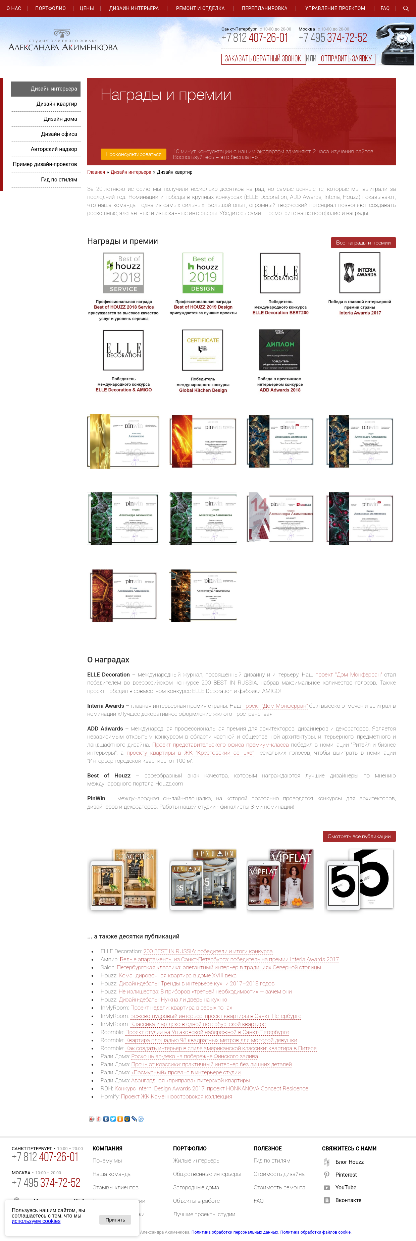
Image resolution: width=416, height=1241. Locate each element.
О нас (13, 8)
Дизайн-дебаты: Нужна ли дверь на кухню (173, 999)
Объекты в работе (196, 1200)
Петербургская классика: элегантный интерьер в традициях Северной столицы (219, 967)
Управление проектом (335, 8)
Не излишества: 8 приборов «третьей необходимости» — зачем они (205, 991)
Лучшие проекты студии (204, 1214)
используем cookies (36, 1221)
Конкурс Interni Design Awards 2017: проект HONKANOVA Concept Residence (211, 1088)
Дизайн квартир (57, 104)
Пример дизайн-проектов (45, 164)
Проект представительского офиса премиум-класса (220, 744)
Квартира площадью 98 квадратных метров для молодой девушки (211, 1040)
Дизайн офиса (59, 134)
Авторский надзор (54, 149)
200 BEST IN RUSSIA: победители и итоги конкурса (208, 951)
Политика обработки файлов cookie (315, 1232)
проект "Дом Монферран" (348, 674)
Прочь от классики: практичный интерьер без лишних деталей (211, 1064)
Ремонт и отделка (200, 8)
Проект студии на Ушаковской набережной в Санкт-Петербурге (207, 1032)
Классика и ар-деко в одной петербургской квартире (198, 1024)
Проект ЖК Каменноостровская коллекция (176, 1096)
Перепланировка (265, 8)
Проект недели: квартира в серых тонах (181, 1007)
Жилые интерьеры (196, 1160)
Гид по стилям (59, 179)
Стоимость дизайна (279, 1174)
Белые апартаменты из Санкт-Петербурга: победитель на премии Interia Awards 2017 (229, 959)
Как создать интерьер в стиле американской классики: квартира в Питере (221, 1048)
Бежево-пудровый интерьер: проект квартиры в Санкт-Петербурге (216, 1016)
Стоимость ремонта (279, 1187)
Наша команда (112, 1174)
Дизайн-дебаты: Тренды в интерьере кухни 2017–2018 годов (197, 983)
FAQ (385, 8)
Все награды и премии (363, 243)
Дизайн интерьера (134, 8)
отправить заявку (346, 59)
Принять (115, 1220)
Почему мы (107, 1160)
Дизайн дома (60, 119)
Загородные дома (196, 1187)
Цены (87, 8)
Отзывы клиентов (116, 1187)
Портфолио (50, 8)
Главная (96, 172)
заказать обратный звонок (264, 59)
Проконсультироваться (133, 154)
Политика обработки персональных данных (235, 1232)
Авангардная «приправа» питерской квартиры (190, 1080)
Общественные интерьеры (207, 1174)
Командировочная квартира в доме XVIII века (178, 975)
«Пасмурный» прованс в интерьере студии (186, 1072)
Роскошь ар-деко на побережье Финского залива (194, 1056)
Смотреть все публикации (359, 836)
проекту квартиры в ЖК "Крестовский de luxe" (190, 752)
